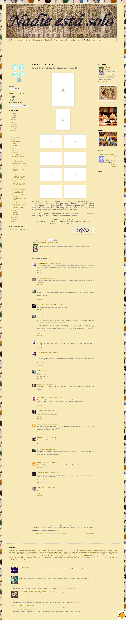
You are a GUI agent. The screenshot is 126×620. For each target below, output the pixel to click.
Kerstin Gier (55, 554)
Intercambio (97, 40)
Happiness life (41, 437)
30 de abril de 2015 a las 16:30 (49, 462)
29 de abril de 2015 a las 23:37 (50, 424)
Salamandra (30, 557)
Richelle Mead (103, 556)
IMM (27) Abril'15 (16, 154)
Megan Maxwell (97, 554)
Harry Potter (111, 552)
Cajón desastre (76, 40)
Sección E (87, 40)
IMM (18, 554)
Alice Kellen (21, 550)
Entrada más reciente (37, 533)
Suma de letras (86, 557)
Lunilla (38, 290)
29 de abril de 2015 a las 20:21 (53, 397)
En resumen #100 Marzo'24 (26, 567)
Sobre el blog (37, 40)
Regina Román (78, 556)
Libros (76, 554)
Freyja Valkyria (41, 352)
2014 (12, 217)
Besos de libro (47, 550)
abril (13, 152)
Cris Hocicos (40, 487)
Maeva (88, 554)
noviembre (15, 137)
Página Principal (16, 40)
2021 (12, 119)
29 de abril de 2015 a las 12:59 (48, 290)
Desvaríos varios (45, 552)
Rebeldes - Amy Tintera (17, 586)
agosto (14, 143)
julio (13, 145)
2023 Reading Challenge (107, 154)
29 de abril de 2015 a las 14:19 (54, 341)
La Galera (70, 554)
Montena (106, 554)
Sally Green (38, 557)
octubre (14, 139)
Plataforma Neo (55, 556)
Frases (103, 552)
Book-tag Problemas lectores (19, 202)
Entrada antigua (90, 533)
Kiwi (62, 554)
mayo (14, 150)
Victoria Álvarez (19, 559)
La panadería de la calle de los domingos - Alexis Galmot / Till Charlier (36, 591)
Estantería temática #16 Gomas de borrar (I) (18, 157)
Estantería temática (42, 242)
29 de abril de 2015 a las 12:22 (58, 263)
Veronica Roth (110, 557)
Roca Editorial (15, 557)
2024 (12, 113)
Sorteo (77, 557)
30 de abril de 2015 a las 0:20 (47, 449)
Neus (38, 384)
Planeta (44, 556)
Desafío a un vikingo (27, 552)
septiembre (15, 141)
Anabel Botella (31, 550)
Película (37, 556)
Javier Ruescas (27, 554)
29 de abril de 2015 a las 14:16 (49, 315)
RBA (71, 556)
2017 (12, 128)
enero (14, 214)
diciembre (15, 135)
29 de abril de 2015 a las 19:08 (48, 384)
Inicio (64, 533)
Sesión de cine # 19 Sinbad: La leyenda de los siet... (20, 177)
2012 (12, 221)
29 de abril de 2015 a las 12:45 (51, 278)
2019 (12, 124)
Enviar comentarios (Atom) (45, 536)
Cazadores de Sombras (99, 550)
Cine (109, 550)
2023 (12, 115)
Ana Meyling (40, 370)
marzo (14, 210)
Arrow (39, 550)
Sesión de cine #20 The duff (19, 163)
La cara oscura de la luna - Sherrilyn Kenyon (23, 605)
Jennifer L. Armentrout (41, 554)
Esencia (78, 552)
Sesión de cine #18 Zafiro (18, 189)
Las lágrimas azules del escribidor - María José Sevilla (25, 601)
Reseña (86, 556)
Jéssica (39, 462)
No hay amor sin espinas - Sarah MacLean (18, 160)
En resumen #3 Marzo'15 (18, 207)
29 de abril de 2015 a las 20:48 (48, 410)
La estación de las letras (43, 263)
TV (93, 557)
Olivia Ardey (29, 556)
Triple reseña (15, 187)
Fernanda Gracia (41, 304)
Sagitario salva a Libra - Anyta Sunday (28, 577)
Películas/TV (64, 40)
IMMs (55, 40)
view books (113, 166)
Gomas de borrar (50, 242)
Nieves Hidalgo (20, 556)
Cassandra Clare (85, 550)
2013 (12, 219)
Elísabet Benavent (69, 552)
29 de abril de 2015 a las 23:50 (53, 437)
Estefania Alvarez (41, 341)
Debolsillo (18, 552)
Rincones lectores (113, 556)
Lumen (82, 554)
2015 (12, 133)
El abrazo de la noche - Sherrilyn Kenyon (22, 610)
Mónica (39, 315)
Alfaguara (12, 550)
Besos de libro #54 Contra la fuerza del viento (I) (19, 192)
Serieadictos (60, 557)
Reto (95, 556)
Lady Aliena (40, 278)
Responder (39, 272)
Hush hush (11, 554)
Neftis (108, 67)
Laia (38, 449)
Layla (38, 410)
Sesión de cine (69, 557)
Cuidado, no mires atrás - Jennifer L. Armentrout (18, 184)
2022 (12, 117)
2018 (12, 126)
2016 (12, 130)
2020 (12, 122)
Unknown (39, 424)
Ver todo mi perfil (102, 81)
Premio (65, 556)
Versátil (11, 559)
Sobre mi (27, 40)
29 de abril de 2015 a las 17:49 (52, 370)
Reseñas (47, 40)
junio (13, 148)
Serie (53, 557)
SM (22, 557)
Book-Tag (58, 550)
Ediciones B (57, 552)
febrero (14, 212)
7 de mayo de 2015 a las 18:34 (52, 487)
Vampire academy (101, 557)
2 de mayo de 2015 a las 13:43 (50, 472)
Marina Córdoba (41, 397)
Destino (35, 552)
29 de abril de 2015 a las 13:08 (54, 304)
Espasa (85, 552)
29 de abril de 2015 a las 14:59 (53, 352)
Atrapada (39, 472)
